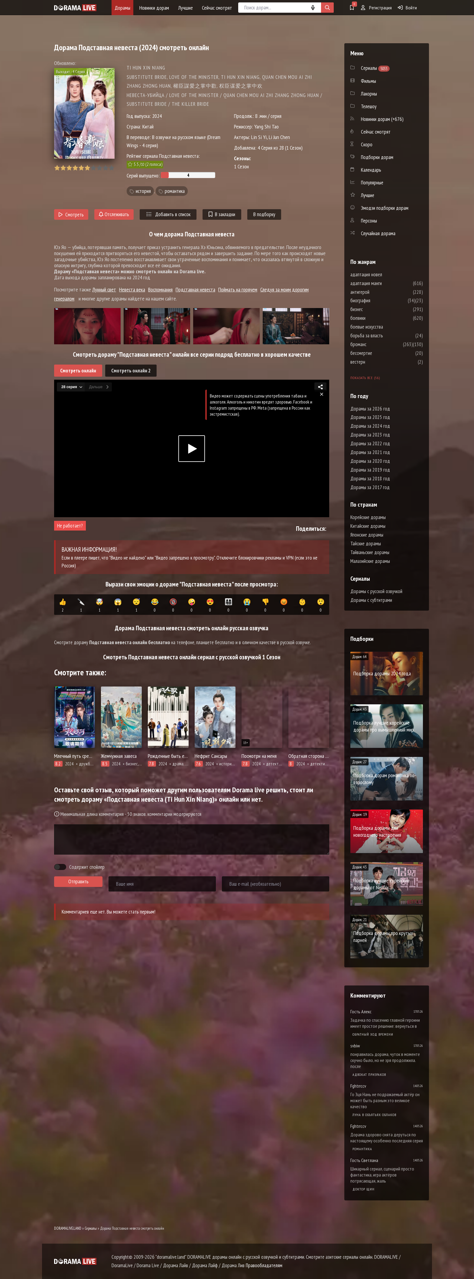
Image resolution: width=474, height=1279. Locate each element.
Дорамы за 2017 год (370, 487)
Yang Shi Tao (266, 126)
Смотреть (71, 214)
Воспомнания (160, 289)
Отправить (78, 881)
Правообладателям (264, 1265)
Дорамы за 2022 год (370, 443)
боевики (376, 318)
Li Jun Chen (279, 137)
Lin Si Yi (259, 137)
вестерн (375, 362)
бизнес (374, 309)
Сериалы (91, 1228)
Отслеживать (114, 214)
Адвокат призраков (369, 1074)
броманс (376, 344)
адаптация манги (384, 283)
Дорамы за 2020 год (370, 461)
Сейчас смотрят (217, 7)
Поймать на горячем (237, 289)
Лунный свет (104, 289)
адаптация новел (384, 274)
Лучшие (185, 7)
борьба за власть (384, 335)
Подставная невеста (195, 289)
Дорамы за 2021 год (370, 452)
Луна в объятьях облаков (374, 1114)
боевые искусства (384, 326)
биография (378, 300)
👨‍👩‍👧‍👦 (228, 605)
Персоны (369, 220)
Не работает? (70, 525)
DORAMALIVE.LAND (67, 1228)
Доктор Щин (363, 1189)
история (143, 191)
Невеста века (132, 289)
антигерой (378, 292)
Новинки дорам (154, 7)
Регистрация (376, 8)
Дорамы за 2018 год (370, 478)
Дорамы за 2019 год (370, 469)
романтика (175, 191)
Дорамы (122, 7)
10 (111, 168)
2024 (157, 115)
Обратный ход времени (372, 1034)
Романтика (362, 1149)
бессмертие (379, 353)
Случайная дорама (378, 233)
